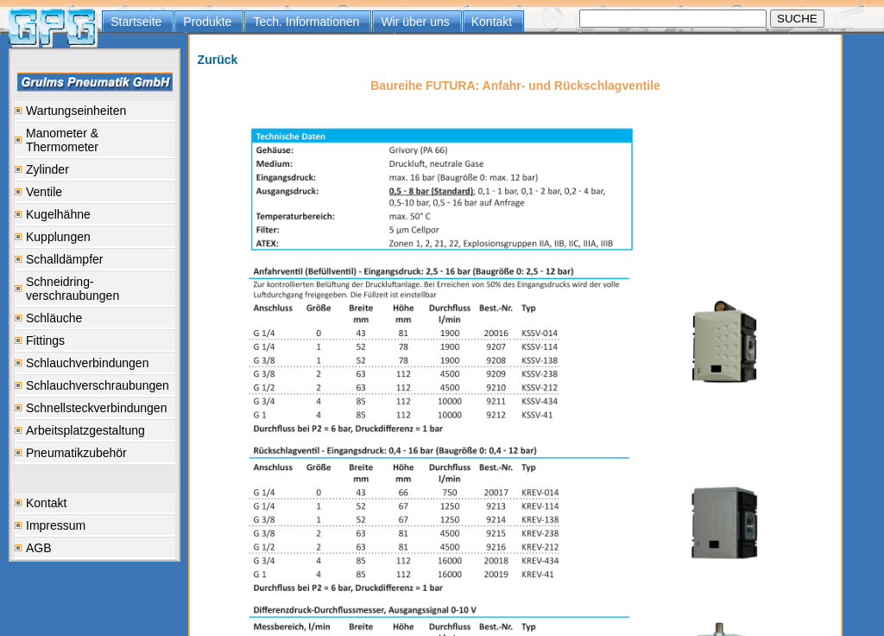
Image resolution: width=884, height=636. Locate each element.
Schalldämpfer (65, 259)
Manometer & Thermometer (62, 140)
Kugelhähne (58, 214)
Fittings (45, 340)
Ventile (44, 192)
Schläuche (54, 318)
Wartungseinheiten (76, 111)
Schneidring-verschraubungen (72, 288)
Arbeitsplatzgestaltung (85, 430)
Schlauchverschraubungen (97, 385)
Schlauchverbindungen (87, 363)
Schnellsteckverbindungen (96, 408)
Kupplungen (58, 237)
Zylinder (47, 169)
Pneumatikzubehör (76, 453)
